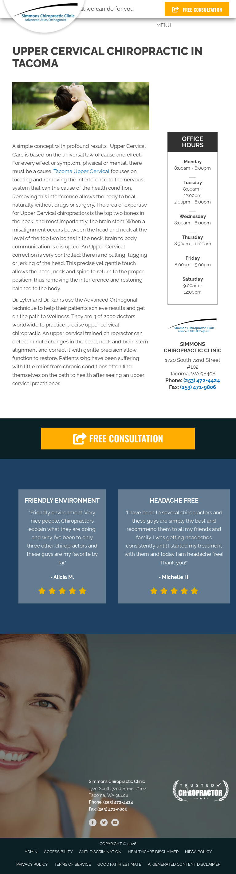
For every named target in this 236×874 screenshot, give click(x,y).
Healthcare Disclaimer (153, 851)
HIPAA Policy (198, 851)
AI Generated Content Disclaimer (184, 864)
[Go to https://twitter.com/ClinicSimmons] (104, 824)
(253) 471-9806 (198, 387)
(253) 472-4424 (201, 380)
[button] (118, 438)
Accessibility (58, 851)
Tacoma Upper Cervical (81, 171)
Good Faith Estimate (119, 864)
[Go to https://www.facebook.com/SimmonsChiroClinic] (93, 824)
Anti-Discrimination (100, 851)
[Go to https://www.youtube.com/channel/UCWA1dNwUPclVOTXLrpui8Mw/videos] (115, 824)
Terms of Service (72, 864)
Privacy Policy (32, 864)
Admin (31, 851)
